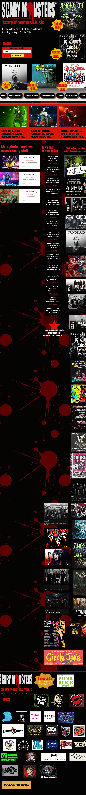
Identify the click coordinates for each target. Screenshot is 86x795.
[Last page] (62, 318)
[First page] (44, 318)
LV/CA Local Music (53, 228)
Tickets (56, 52)
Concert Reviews (29, 160)
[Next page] (58, 318)
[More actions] (37, 158)
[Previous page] (48, 318)
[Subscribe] (17, 55)
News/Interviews (29, 194)
